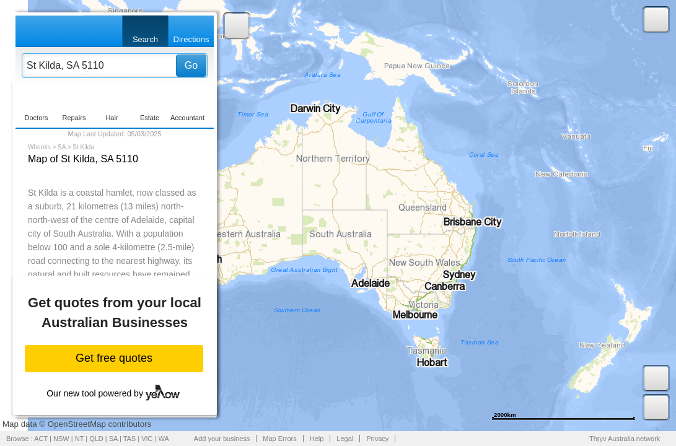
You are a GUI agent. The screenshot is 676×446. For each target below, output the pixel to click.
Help (317, 438)
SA (62, 147)
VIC (146, 438)
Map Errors (279, 438)
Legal (344, 438)
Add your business (222, 438)
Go (191, 65)
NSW (61, 438)
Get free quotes (114, 358)
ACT (41, 438)
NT (79, 438)
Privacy (377, 438)
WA (164, 438)
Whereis (39, 147)
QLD (96, 438)
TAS (129, 438)
